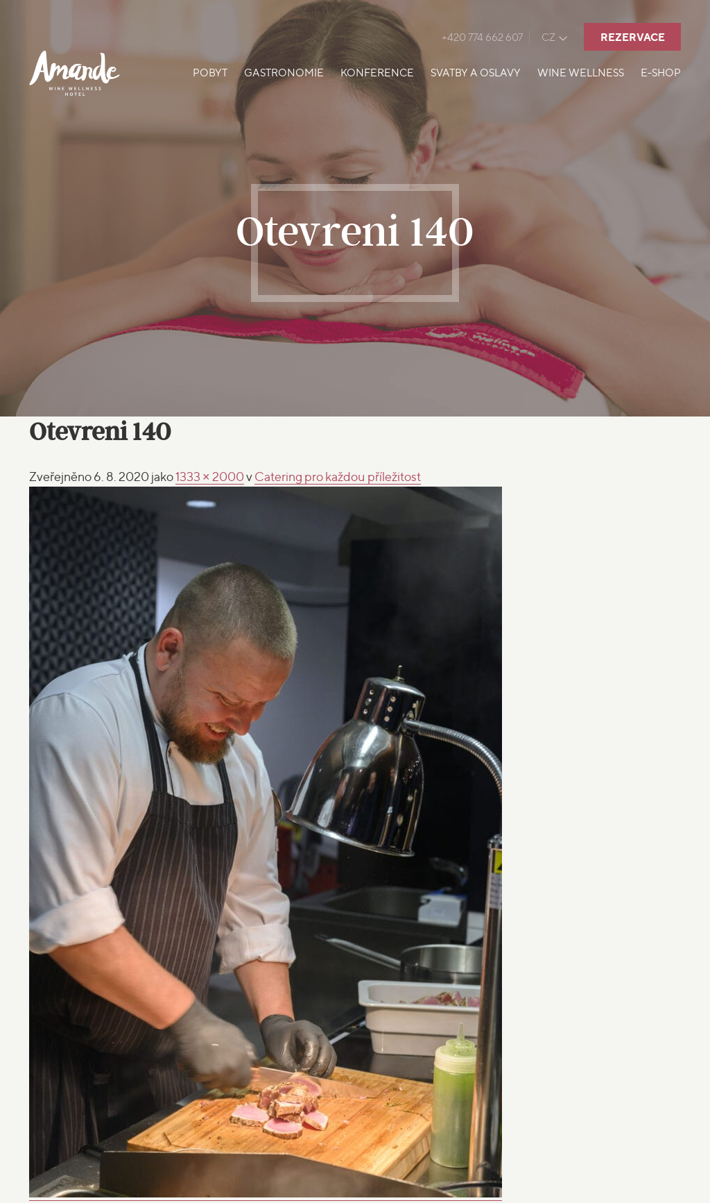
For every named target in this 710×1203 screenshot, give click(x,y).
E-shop (661, 73)
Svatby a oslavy (476, 73)
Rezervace (632, 37)
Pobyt (210, 73)
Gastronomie (284, 73)
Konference (377, 73)
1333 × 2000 (209, 476)
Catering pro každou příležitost (337, 476)
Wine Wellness (580, 73)
